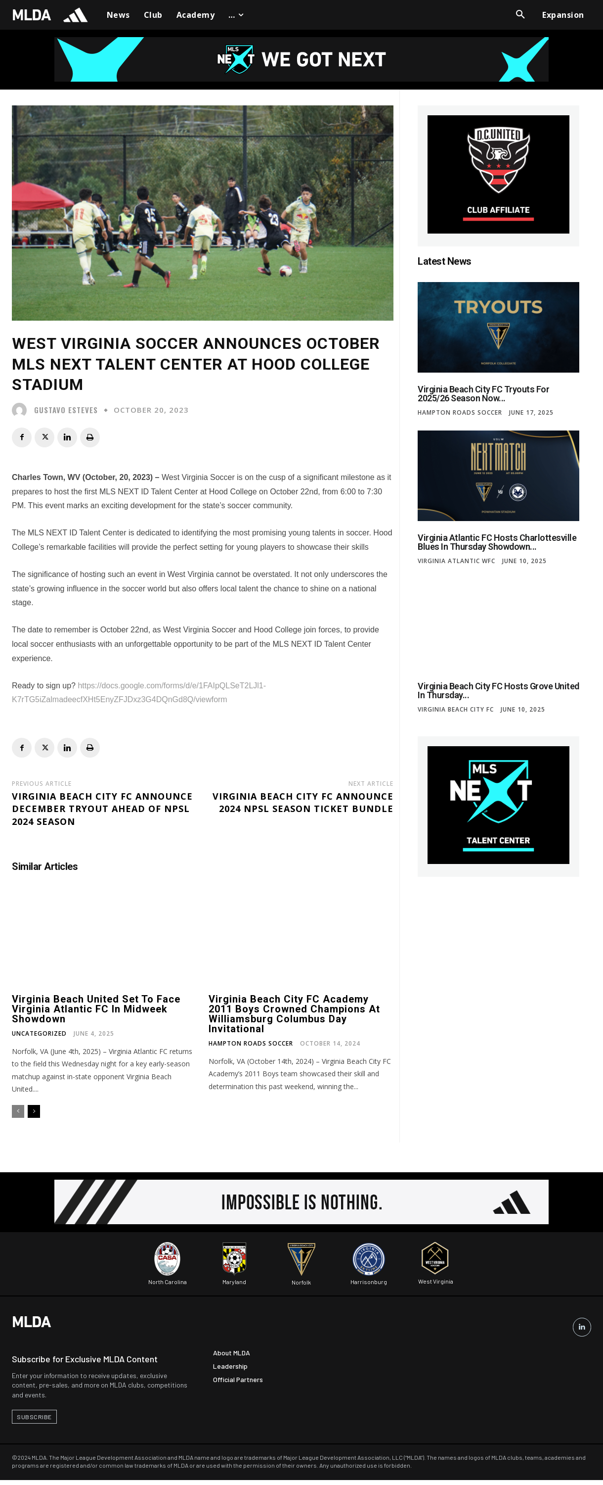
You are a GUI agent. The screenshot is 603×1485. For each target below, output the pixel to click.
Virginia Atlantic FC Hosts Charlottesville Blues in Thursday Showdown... (497, 542)
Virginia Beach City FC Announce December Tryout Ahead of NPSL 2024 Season (102, 808)
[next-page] (34, 1111)
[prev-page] (18, 1111)
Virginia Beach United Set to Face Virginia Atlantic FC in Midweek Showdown (96, 1009)
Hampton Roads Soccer (251, 1044)
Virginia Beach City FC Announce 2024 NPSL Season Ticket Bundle (303, 802)
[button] (520, 15)
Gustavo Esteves (66, 410)
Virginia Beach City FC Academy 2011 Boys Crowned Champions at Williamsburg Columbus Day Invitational (294, 1014)
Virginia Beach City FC (456, 710)
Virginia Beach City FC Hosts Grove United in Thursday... (498, 690)
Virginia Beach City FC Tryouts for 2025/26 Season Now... (483, 393)
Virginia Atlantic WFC (456, 561)
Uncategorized (39, 1034)
